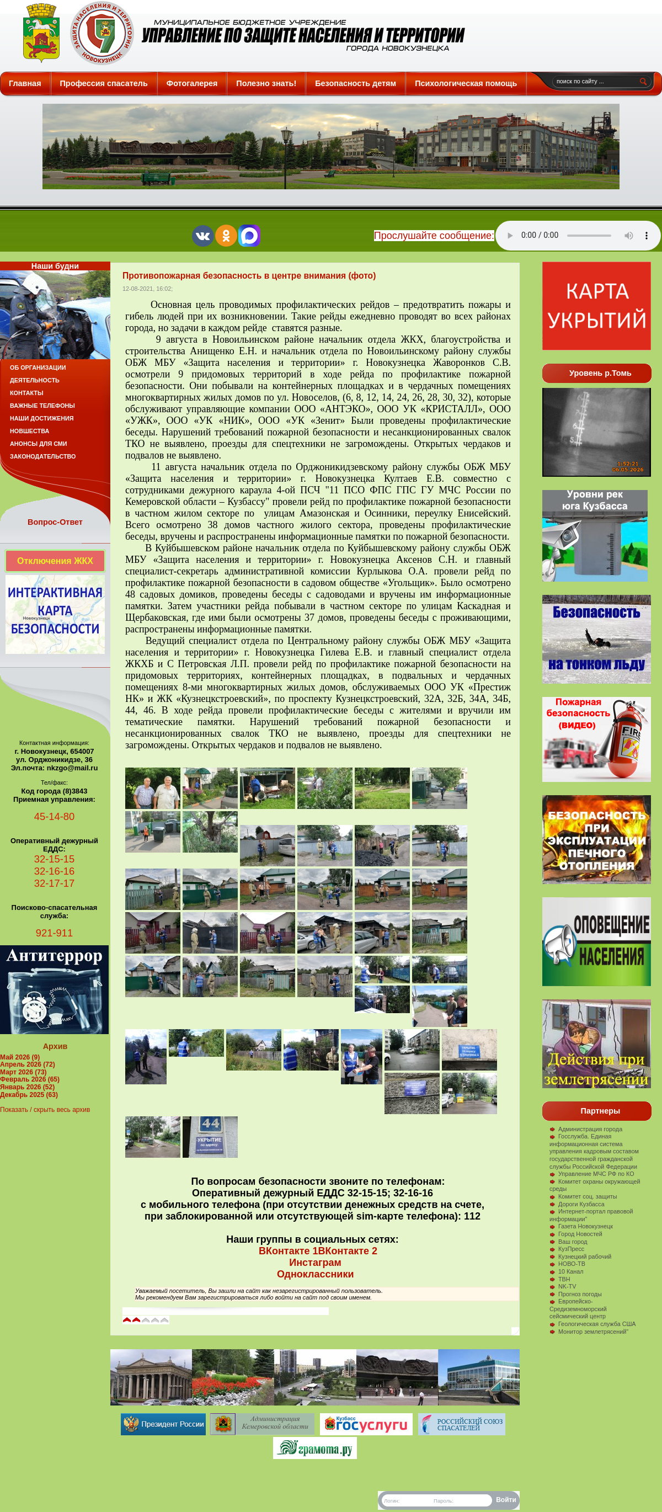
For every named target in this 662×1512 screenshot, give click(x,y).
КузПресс (566, 1248)
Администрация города (585, 1129)
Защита (239, 33)
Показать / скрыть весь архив (45, 1110)
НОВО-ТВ (567, 1263)
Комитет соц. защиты (583, 1196)
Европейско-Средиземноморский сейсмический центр (578, 1308)
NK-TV (562, 1286)
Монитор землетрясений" (588, 1331)
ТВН (559, 1279)
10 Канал (566, 1271)
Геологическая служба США (592, 1324)
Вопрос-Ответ (55, 522)
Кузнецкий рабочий (580, 1256)
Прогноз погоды (575, 1294)
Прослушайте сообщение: (434, 235)
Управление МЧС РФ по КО (591, 1173)
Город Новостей (575, 1234)
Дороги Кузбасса (577, 1204)
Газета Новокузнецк (581, 1226)
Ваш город (568, 1241)
